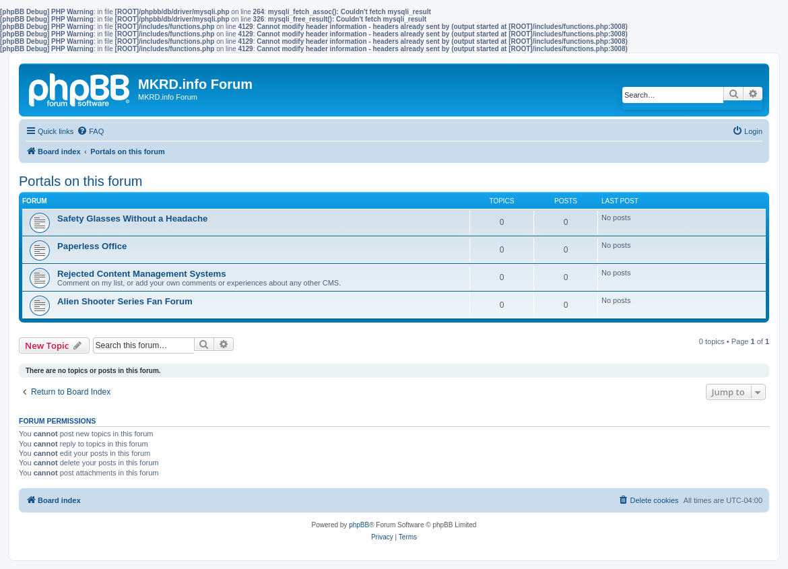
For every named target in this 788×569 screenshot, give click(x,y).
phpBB (359, 525)
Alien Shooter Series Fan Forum (125, 301)
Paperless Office (92, 246)
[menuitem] (90, 131)
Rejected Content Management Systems (141, 274)
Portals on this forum (80, 181)
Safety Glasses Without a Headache (132, 218)
